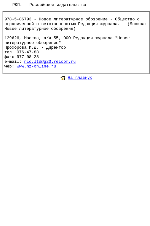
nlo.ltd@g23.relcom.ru (50, 61)
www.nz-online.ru (36, 66)
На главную (80, 77)
